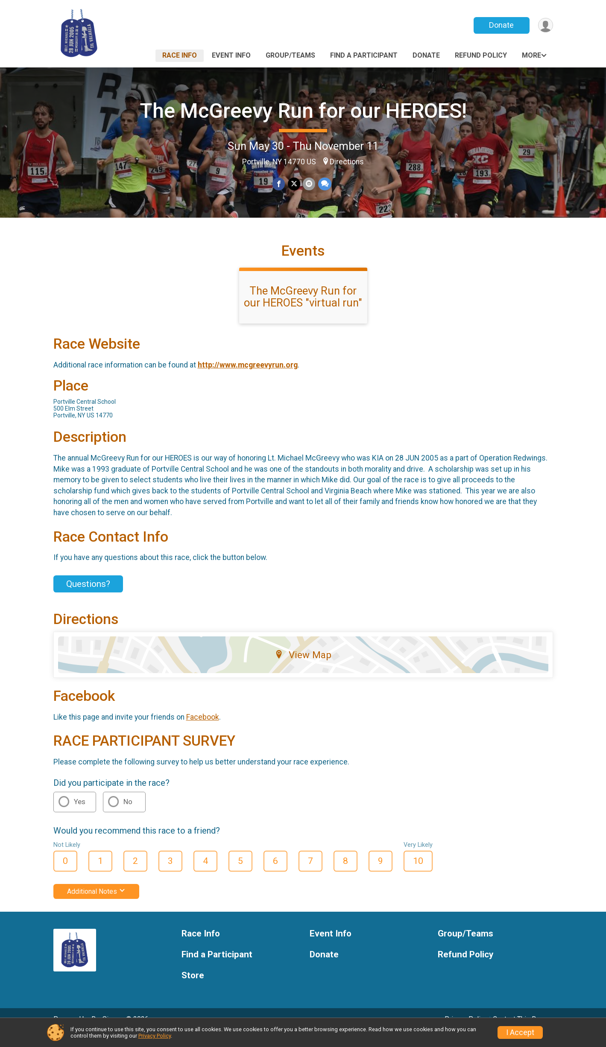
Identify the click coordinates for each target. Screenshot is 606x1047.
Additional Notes (96, 903)
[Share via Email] (309, 184)
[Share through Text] (324, 184)
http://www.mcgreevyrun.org (248, 377)
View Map (303, 666)
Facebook (202, 728)
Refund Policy (481, 55)
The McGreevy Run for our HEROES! (303, 111)
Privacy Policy (154, 1035)
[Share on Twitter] (294, 184)
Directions (347, 161)
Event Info (231, 55)
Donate (500, 24)
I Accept (520, 1032)
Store (193, 987)
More (531, 55)
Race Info (179, 55)
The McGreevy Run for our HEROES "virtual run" (303, 308)
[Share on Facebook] (279, 184)
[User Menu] (545, 25)
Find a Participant (364, 55)
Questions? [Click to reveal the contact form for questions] (88, 595)
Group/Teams (290, 55)
